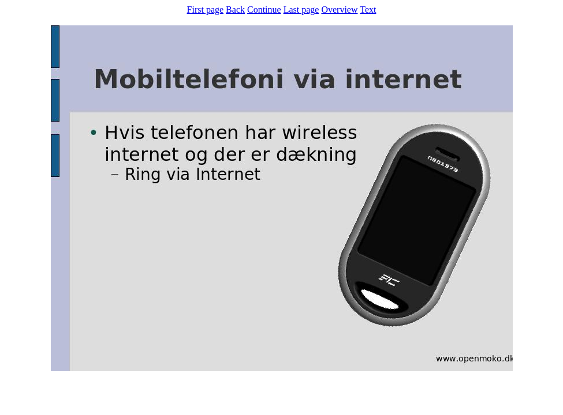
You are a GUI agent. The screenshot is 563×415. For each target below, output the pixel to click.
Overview (339, 9)
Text (368, 9)
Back (235, 9)
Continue (264, 9)
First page (205, 9)
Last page (301, 9)
